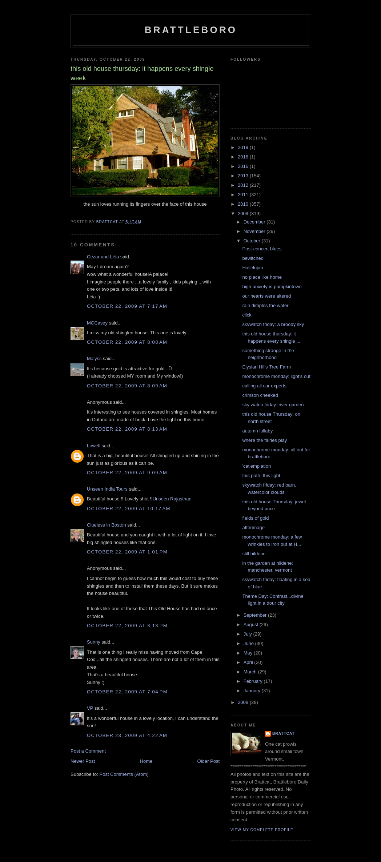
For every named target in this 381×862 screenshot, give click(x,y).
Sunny (93, 642)
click (246, 315)
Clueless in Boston (106, 525)
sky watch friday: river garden (273, 404)
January (253, 690)
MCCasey (97, 323)
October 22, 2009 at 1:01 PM (127, 552)
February (254, 681)
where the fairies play (264, 440)
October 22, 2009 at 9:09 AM (127, 472)
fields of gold (255, 518)
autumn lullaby (257, 431)
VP (90, 708)
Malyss (94, 358)
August (252, 624)
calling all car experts (264, 385)
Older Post (208, 761)
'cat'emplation (256, 466)
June (249, 643)
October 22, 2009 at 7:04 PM (127, 691)
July (248, 634)
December (255, 222)
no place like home (261, 277)
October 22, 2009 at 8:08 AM (127, 342)
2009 (244, 213)
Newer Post (83, 761)
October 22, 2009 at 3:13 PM (127, 625)
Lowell (93, 445)
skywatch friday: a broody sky (273, 324)
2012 (244, 185)
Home (146, 761)
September (256, 615)
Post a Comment (88, 751)
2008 (244, 702)
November (255, 231)
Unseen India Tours (107, 489)
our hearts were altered (266, 296)
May (249, 653)
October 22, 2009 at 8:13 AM (127, 429)
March (251, 671)
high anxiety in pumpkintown (271, 286)
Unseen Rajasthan (172, 499)
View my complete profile (261, 830)
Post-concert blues (261, 248)
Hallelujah (252, 267)
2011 (244, 194)
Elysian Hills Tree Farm (266, 367)
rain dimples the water (265, 305)
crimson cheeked (260, 395)
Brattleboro (191, 29)
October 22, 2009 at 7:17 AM (127, 306)
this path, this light (261, 475)
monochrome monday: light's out (276, 376)
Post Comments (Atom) (124, 774)
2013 (244, 175)
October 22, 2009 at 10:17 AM (129, 508)
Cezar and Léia (103, 256)
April (249, 662)
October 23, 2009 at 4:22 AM (127, 735)
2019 (244, 147)
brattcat (283, 734)
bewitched (253, 258)
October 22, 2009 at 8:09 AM (127, 385)
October (253, 240)
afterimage (253, 527)
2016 (244, 166)
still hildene (253, 553)
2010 (244, 204)
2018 (244, 157)
